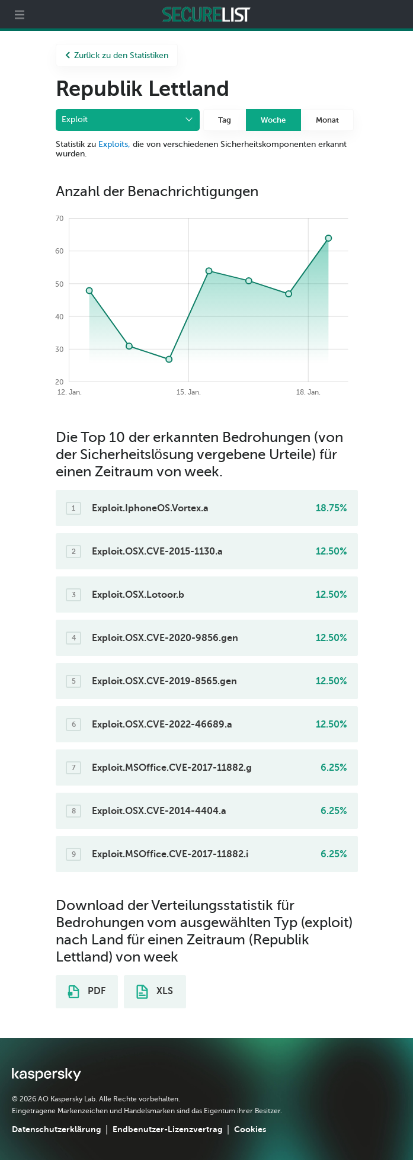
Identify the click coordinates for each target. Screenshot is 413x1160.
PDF (86, 992)
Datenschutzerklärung (56, 1129)
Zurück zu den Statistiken (117, 55)
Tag (224, 120)
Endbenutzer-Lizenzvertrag (167, 1129)
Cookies (250, 1129)
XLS (154, 992)
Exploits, (114, 144)
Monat (327, 120)
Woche (273, 120)
